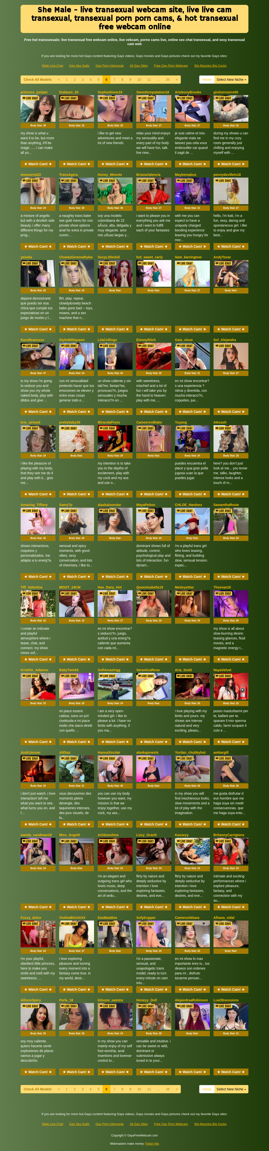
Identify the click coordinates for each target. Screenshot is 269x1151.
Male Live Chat (52, 65)
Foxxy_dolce (31, 918)
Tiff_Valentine (32, 587)
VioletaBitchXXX (72, 918)
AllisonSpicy (31, 1000)
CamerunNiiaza (187, 918)
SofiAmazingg (109, 670)
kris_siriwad (30, 422)
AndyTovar (222, 257)
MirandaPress (109, 422)
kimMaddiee (107, 918)
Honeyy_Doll (146, 1000)
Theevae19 (222, 587)
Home (206, 80)
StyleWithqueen (72, 340)
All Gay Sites (139, 65)
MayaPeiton (145, 505)
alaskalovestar (109, 505)
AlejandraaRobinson (191, 1000)
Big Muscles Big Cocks (211, 65)
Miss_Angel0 (69, 835)
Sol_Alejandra (225, 340)
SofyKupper (145, 918)
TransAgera (68, 175)
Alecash (220, 422)
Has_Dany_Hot (110, 587)
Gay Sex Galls (79, 65)
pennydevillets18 (227, 175)
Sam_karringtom (188, 257)
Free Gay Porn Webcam (171, 65)
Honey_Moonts (110, 175)
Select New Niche (231, 80)
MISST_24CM (69, 587)
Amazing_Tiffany (34, 505)
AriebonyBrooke (188, 92)
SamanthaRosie (226, 505)
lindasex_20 (68, 92)
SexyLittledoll (109, 257)
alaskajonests (147, 752)
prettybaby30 (69, 422)
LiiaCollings (107, 340)
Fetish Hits (152, 1143)
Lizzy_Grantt (146, 835)
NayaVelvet (222, 670)
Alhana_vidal (224, 918)
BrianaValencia (148, 175)
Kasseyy (182, 835)
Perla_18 (66, 1000)
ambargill (221, 752)
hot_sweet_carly (149, 257)
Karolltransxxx (32, 340)
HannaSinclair (109, 752)
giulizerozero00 (226, 92)
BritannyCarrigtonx (229, 835)
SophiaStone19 (110, 92)
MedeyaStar (184, 587)
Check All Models (38, 80)
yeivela (26, 257)
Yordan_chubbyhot (190, 752)
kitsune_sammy (110, 1000)
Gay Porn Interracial (109, 65)
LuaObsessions (226, 1000)
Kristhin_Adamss (34, 670)
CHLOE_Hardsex (188, 505)
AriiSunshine (108, 835)
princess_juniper (34, 92)
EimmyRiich (146, 340)
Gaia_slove (184, 340)
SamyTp (65, 505)
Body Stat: (38, 125)
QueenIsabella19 (149, 587)
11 (149, 80)
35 (168, 80)
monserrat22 (31, 175)
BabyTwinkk (69, 670)
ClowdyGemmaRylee (76, 257)
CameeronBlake (149, 422)
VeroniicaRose (148, 670)
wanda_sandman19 (36, 835)
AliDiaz (65, 752)
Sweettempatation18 (152, 92)
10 (139, 80)
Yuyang (181, 422)
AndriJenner (30, 752)
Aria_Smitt (183, 670)
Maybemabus (186, 175)
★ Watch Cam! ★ (38, 164)
